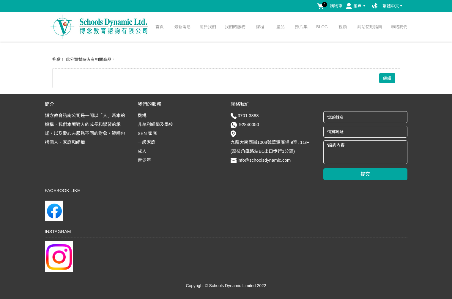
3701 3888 (248, 115)
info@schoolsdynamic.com (264, 160)
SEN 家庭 (147, 133)
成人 (142, 151)
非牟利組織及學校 (155, 124)
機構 (142, 115)
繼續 (387, 78)
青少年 (144, 160)
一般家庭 (146, 142)
